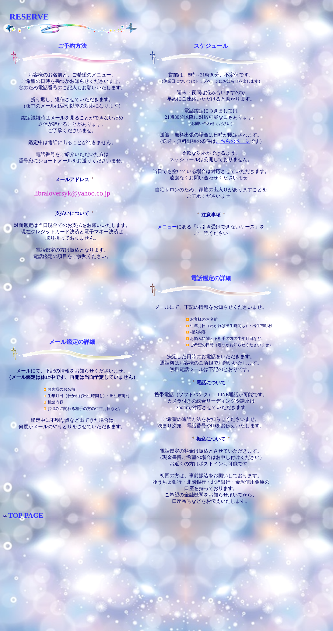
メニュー (167, 226)
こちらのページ (233, 141)
